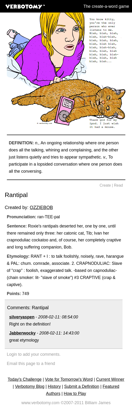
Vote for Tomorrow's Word (69, 379)
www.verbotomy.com (40, 402)
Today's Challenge (24, 379)
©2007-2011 (72, 402)
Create (105, 185)
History (54, 386)
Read (118, 185)
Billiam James (98, 402)
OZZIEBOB (41, 207)
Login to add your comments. (34, 354)
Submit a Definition (81, 386)
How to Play (75, 393)
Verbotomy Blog (29, 386)
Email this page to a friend (31, 363)
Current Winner (110, 379)
